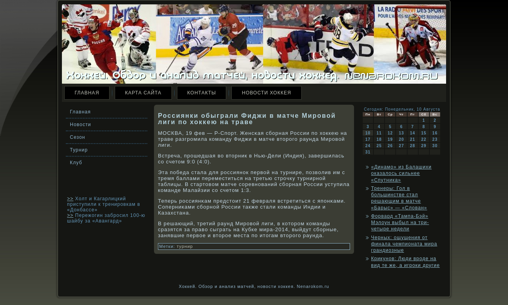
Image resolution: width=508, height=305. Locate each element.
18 (379, 139)
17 (368, 139)
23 (434, 139)
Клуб (76, 162)
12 (390, 133)
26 (390, 146)
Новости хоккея (266, 93)
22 (423, 139)
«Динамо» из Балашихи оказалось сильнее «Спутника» (401, 173)
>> (70, 198)
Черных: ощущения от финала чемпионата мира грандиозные (404, 244)
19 (390, 139)
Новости (80, 124)
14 (412, 133)
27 (401, 146)
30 (434, 146)
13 (401, 133)
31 (368, 152)
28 (412, 146)
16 (434, 133)
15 (423, 133)
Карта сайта (143, 93)
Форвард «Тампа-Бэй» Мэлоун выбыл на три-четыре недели (400, 222)
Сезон (77, 137)
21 (412, 139)
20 (401, 139)
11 (379, 133)
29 (423, 146)
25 (379, 146)
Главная (87, 93)
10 (368, 133)
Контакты (201, 93)
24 (368, 146)
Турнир (79, 150)
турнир (185, 246)
